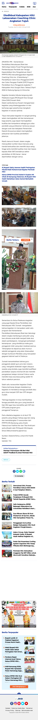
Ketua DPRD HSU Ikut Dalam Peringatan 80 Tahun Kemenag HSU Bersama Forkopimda (13, 678)
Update (25, 240)
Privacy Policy (9, 710)
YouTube (28, 704)
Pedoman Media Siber (18, 708)
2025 (28, 7)
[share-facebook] (14, 471)
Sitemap (17, 710)
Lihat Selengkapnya (19, 686)
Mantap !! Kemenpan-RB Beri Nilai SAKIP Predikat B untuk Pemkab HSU (18, 452)
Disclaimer (29, 708)
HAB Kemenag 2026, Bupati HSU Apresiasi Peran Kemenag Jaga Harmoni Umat (13, 669)
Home (4, 7)
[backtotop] (19, 694)
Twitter (23, 704)
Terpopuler (13, 7)
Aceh (35, 7)
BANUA (6, 459)
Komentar (19, 475)
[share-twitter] (17, 471)
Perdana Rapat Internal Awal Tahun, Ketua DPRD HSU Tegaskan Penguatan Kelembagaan (13, 659)
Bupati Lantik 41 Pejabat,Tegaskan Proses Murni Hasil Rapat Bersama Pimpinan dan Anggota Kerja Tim (12, 640)
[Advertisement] (19, 581)
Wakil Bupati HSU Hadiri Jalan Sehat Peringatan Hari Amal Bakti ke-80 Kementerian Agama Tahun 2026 (13, 650)
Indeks (21, 7)
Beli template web (27, 710)
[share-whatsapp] (20, 471)
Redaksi (7, 708)
